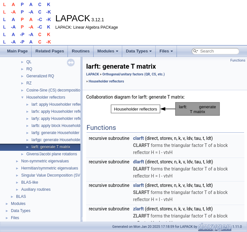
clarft (138, 138)
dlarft (138, 161)
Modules (107, 51)
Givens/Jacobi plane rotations (51, 154)
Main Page (17, 51)
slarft (138, 185)
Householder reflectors (45, 97)
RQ (29, 69)
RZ (29, 83)
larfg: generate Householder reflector (63, 132)
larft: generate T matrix (51, 147)
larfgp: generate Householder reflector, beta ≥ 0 (72, 140)
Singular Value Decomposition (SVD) (52, 175)
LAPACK (92, 74)
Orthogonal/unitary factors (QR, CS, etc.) (133, 74)
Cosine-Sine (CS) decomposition (54, 90)
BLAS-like (29, 182)
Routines (81, 51)
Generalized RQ (40, 76)
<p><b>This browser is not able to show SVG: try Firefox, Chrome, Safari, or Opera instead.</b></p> (165, 109)
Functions (237, 60)
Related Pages (49, 51)
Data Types (139, 51)
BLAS (21, 196)
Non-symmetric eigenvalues (45, 161)
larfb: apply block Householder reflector (65, 125)
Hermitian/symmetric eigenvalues (49, 168)
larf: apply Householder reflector (59, 104)
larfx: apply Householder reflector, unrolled (68, 111)
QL (29, 62)
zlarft (138, 208)
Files (166, 51)
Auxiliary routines (35, 189)
